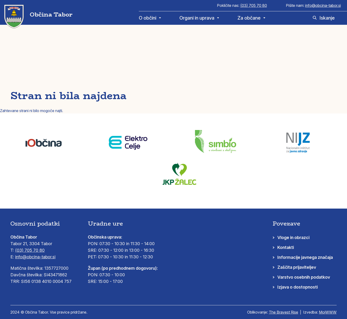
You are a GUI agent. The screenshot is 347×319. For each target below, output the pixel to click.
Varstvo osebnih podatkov (303, 277)
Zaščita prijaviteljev (296, 267)
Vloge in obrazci (293, 237)
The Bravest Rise (283, 312)
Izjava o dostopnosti (297, 287)
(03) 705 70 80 (253, 5)
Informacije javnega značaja (305, 257)
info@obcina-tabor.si (323, 5)
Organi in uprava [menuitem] (196, 18)
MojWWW (328, 312)
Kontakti (285, 247)
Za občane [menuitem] (249, 18)
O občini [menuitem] (147, 18)
